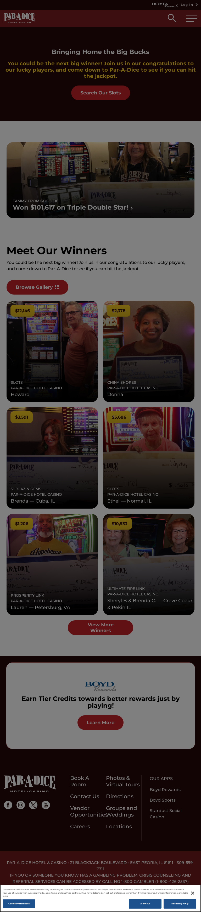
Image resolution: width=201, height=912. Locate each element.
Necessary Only (179, 903)
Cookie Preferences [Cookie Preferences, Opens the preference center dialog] (19, 903)
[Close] (192, 893)
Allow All (145, 903)
